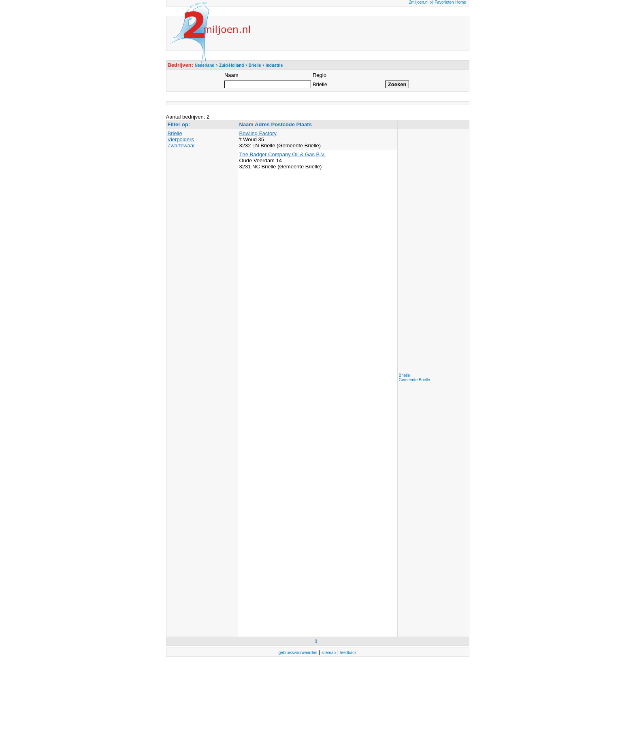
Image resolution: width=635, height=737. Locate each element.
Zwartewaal (181, 145)
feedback (348, 652)
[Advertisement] (431, 251)
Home (460, 2)
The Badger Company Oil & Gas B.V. (282, 154)
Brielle (175, 133)
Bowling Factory (258, 133)
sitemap (329, 652)
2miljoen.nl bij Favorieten (431, 2)
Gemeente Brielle (414, 380)
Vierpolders (181, 139)
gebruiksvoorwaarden (298, 652)
